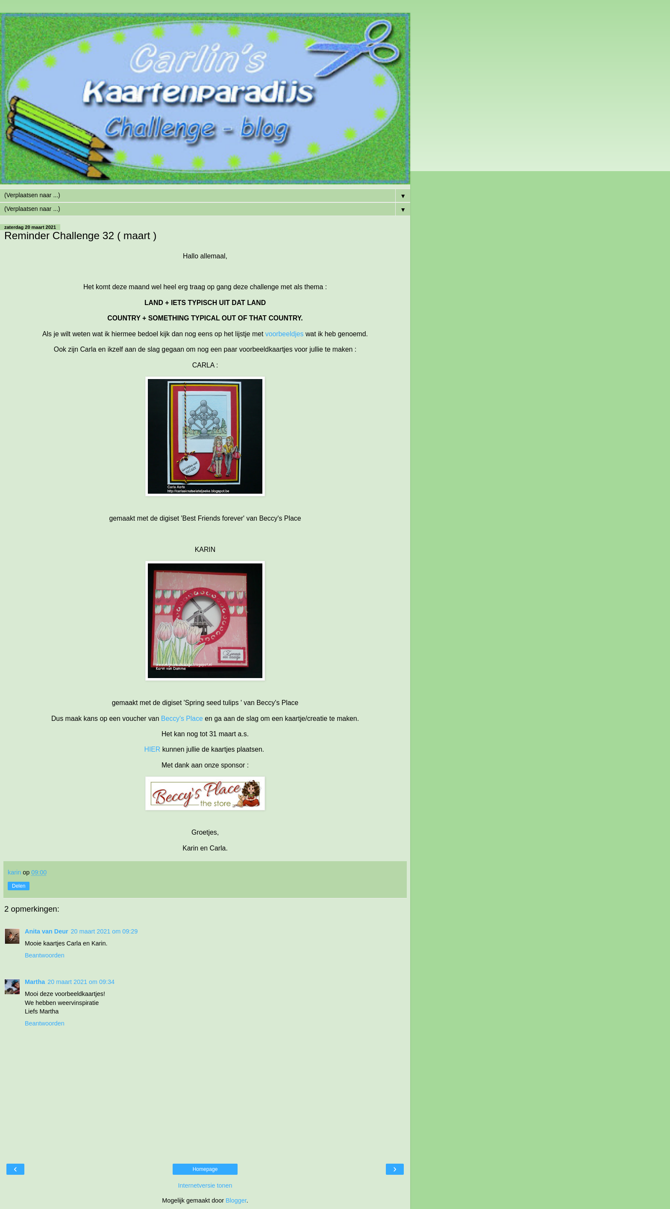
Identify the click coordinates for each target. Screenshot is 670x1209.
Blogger (236, 1200)
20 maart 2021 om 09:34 (81, 981)
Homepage (205, 1169)
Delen (18, 886)
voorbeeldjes (284, 334)
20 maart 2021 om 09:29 (104, 931)
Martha (35, 981)
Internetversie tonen (205, 1185)
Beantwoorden (45, 955)
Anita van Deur (46, 931)
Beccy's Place (182, 718)
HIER (152, 749)
